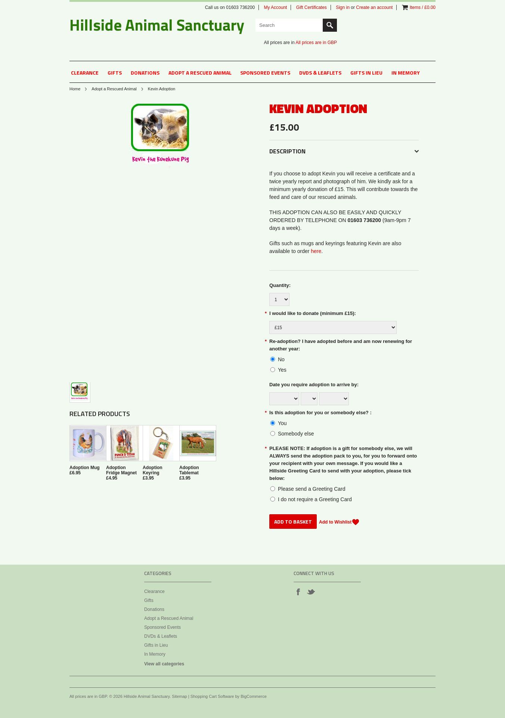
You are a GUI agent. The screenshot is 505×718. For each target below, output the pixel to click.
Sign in (343, 7)
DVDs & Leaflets (320, 73)
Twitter (310, 591)
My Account (275, 7)
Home (74, 89)
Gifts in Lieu (366, 73)
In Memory (405, 73)
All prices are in (316, 42)
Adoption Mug (84, 467)
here (316, 251)
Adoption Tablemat (189, 470)
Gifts (115, 73)
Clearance (85, 73)
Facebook (298, 591)
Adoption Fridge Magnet (121, 470)
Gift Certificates (311, 7)
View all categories (164, 664)
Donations (145, 73)
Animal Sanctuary (156, 25)
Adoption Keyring (152, 470)
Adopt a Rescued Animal (200, 73)
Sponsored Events (265, 73)
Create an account (374, 7)
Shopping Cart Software (212, 696)
